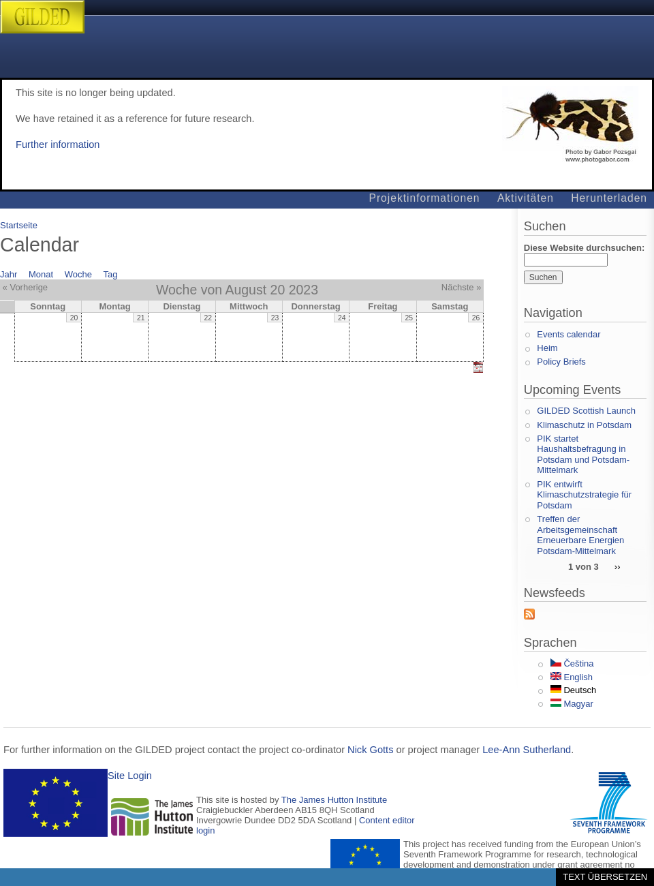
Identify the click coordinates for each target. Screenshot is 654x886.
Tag (111, 274)
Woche (78, 274)
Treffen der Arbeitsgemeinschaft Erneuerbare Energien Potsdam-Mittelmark (580, 535)
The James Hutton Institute (334, 800)
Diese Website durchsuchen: (584, 248)
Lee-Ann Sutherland (526, 749)
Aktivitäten (525, 198)
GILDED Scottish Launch (586, 411)
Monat (41, 274)
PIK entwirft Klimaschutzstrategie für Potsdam (584, 494)
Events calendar (568, 334)
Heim (547, 348)
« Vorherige (25, 287)
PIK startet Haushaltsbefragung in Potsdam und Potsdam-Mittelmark (583, 454)
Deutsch (573, 690)
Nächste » (461, 287)
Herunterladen (609, 198)
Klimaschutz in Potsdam (584, 425)
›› (617, 566)
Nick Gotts (370, 749)
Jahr (8, 274)
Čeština (572, 663)
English (571, 677)
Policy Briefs (561, 361)
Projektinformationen (424, 198)
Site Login (130, 775)
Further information (57, 144)
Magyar (571, 704)
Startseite (18, 225)
